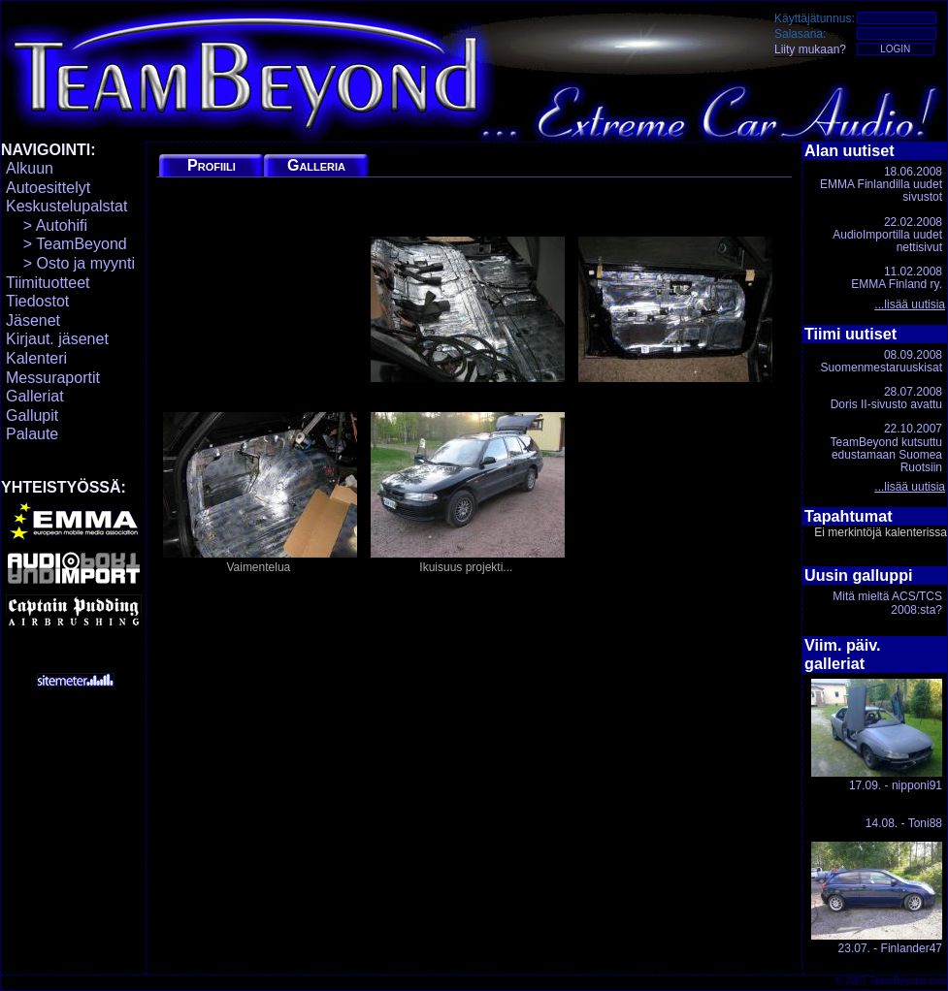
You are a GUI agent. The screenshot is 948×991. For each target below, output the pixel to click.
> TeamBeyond (66, 244)
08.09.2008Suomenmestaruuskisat (881, 361)
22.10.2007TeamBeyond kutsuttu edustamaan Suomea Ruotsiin (886, 448)
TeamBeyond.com (908, 980)
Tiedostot (37, 301)
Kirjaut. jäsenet (57, 339)
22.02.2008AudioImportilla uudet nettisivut (887, 234)
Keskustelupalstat (66, 206)
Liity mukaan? (810, 49)
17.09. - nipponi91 (876, 735)
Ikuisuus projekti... (468, 493)
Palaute (32, 434)
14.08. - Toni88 (904, 823)
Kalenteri (36, 358)
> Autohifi (46, 225)
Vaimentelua (260, 493)
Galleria (316, 165)
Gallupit (32, 415)
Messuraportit (53, 377)
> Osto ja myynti (70, 263)
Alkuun (29, 168)
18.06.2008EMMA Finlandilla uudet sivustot (881, 184)
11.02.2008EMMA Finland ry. (896, 278)
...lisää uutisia (909, 304)
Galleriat (35, 396)
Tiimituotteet (48, 282)
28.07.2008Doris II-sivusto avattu (886, 398)
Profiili (211, 165)
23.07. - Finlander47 (876, 898)
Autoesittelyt (48, 187)
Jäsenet (33, 320)
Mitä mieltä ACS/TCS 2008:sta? (887, 603)
